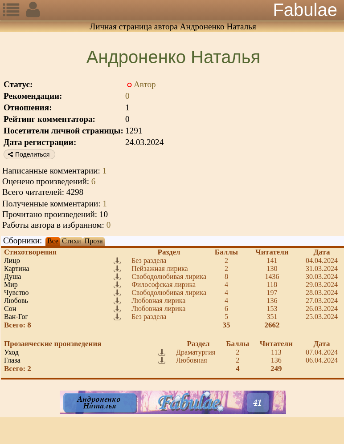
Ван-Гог (16, 316)
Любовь (16, 300)
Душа (12, 276)
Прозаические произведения (52, 343)
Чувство (16, 292)
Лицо (12, 260)
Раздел (169, 252)
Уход (11, 352)
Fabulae (305, 10)
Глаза (12, 360)
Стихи (71, 241)
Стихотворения (30, 252)
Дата (322, 252)
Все (52, 241)
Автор (145, 84)
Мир (11, 284)
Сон (10, 308)
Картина (16, 268)
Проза (94, 241)
